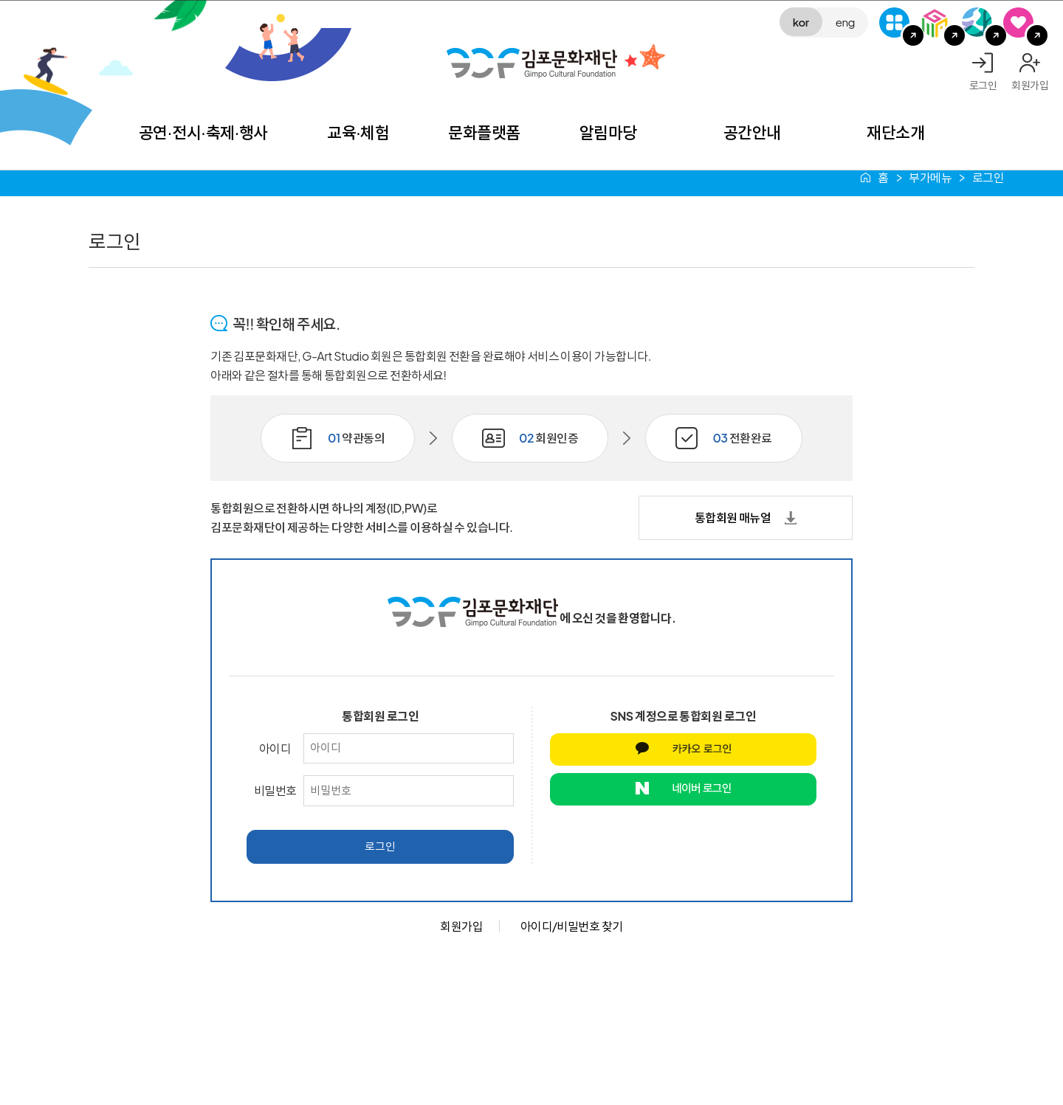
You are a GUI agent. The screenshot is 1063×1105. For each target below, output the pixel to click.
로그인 (983, 84)
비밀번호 (275, 790)
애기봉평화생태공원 (977, 22)
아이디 (275, 748)
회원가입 (1029, 84)
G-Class (894, 22)
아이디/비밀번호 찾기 (571, 926)
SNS (1018, 22)
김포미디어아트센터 (936, 22)
